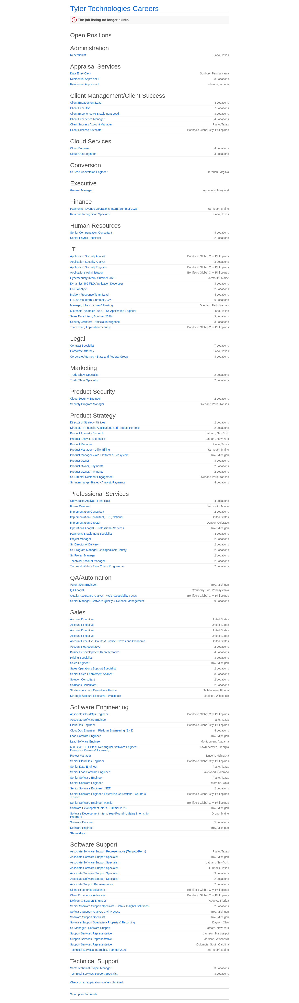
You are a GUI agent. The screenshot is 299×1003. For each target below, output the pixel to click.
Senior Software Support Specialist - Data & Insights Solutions (109, 906)
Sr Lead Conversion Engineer (89, 172)
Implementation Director (85, 522)
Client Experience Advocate (87, 889)
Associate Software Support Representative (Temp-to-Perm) (108, 851)
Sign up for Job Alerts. (84, 994)
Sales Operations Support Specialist (93, 668)
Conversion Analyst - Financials (90, 500)
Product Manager (81, 444)
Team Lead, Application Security (90, 327)
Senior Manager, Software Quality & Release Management (107, 601)
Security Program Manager (87, 404)
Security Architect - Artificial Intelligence (95, 322)
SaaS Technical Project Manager (91, 968)
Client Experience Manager (87, 119)
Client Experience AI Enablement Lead (94, 113)
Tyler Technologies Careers (114, 8)
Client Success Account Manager (91, 124)
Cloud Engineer (80, 148)
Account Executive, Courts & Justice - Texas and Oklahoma (107, 641)
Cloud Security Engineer (85, 398)
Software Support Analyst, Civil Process (95, 911)
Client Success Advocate (86, 130)
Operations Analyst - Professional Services (97, 528)
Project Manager (80, 539)
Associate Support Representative (91, 884)
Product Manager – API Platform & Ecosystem (99, 455)
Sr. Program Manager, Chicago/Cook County (98, 550)
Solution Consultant (82, 679)
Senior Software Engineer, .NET (90, 788)
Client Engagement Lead (86, 102)
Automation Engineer (83, 584)
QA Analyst (77, 590)
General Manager (81, 190)
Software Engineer (82, 822)
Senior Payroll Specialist (85, 237)
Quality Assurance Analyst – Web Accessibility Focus (103, 595)
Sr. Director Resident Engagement (91, 477)
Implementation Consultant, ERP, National (96, 517)
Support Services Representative (91, 933)
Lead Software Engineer (85, 736)
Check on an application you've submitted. (97, 982)
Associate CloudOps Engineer (89, 714)
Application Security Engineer (88, 267)
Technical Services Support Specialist (94, 973)
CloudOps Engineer (82, 725)
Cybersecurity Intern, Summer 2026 (92, 278)
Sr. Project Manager (82, 555)
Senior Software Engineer (86, 777)
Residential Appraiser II (85, 84)
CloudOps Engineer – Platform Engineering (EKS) (101, 730)
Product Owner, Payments (86, 466)
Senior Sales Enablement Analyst (91, 674)
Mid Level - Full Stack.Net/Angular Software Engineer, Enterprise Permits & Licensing (104, 748)
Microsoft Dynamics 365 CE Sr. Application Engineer (103, 311)
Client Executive (80, 108)
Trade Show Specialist (84, 374)
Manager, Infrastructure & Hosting (91, 305)
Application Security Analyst (87, 256)
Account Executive (82, 619)
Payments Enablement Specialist (91, 533)
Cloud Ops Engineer (83, 153)
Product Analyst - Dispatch (87, 433)
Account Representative (85, 646)
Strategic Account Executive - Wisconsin (95, 695)
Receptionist (78, 55)
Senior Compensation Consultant (91, 232)
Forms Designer (80, 506)
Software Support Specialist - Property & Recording (102, 922)
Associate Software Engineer (88, 719)
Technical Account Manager (87, 561)
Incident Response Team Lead (89, 294)
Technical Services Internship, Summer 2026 (98, 949)
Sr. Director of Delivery (84, 544)
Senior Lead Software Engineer (90, 772)
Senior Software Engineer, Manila (91, 802)
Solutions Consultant (83, 685)
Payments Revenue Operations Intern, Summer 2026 (103, 208)
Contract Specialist (82, 345)
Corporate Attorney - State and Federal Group (99, 356)
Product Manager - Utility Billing (90, 449)
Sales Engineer (80, 663)
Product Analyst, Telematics (87, 438)
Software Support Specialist (87, 917)
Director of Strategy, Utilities (87, 422)
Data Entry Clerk (80, 73)
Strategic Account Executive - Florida (93, 690)
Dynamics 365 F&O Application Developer (96, 283)
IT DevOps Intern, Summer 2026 (90, 299)
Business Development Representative (94, 652)
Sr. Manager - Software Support (90, 928)
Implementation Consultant (87, 511)
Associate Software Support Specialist (94, 857)
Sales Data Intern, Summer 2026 (91, 316)
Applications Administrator (86, 272)
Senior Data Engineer (83, 766)
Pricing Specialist (81, 657)
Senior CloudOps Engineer (87, 761)
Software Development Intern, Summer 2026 (98, 808)
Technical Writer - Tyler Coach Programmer (97, 566)
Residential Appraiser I (84, 79)
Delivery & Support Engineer (88, 900)
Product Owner (79, 460)
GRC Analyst (78, 289)
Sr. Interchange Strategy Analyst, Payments (97, 482)
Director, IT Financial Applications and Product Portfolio (105, 427)
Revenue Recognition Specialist (90, 214)
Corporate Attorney (82, 351)
